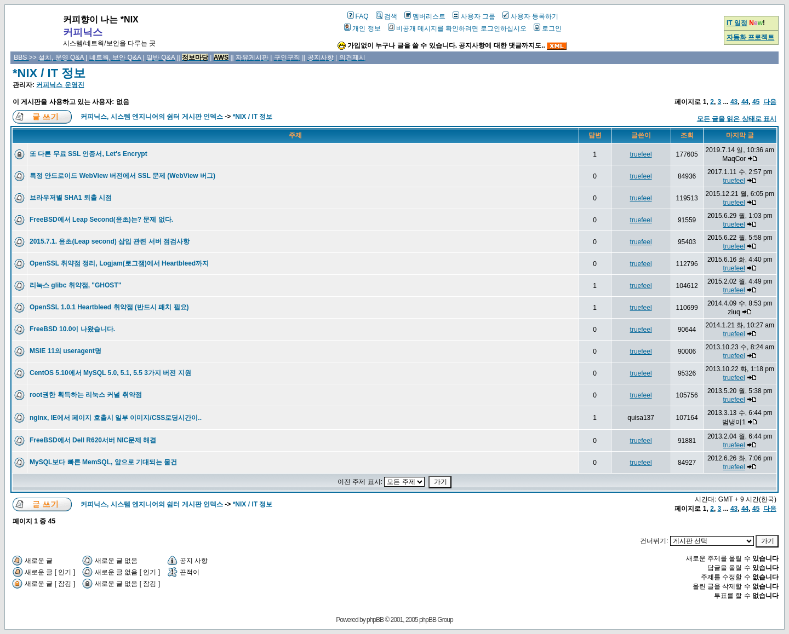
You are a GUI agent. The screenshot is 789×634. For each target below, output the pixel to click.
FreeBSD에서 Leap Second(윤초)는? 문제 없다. (101, 219)
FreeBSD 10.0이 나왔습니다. (72, 329)
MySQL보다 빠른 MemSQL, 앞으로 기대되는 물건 (103, 462)
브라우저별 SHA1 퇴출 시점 (71, 197)
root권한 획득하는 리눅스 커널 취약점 (86, 395)
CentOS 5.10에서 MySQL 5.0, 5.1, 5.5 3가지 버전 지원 (110, 373)
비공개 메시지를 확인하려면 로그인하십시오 (457, 28)
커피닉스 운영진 (60, 85)
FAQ (358, 16)
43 (733, 102)
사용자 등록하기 (530, 16)
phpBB (375, 620)
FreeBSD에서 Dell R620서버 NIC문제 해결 (93, 440)
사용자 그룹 (474, 16)
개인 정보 (362, 28)
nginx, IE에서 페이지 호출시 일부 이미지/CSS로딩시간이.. (116, 418)
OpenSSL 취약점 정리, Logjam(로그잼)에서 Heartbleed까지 (119, 263)
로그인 (548, 28)
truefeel (641, 154)
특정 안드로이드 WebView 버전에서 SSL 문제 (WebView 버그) (122, 176)
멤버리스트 (424, 16)
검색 (386, 16)
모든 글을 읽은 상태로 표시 (736, 119)
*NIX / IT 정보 (49, 73)
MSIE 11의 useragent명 (65, 351)
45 (755, 102)
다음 (769, 102)
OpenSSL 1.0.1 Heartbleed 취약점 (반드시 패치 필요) (109, 307)
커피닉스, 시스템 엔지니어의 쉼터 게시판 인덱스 (152, 116)
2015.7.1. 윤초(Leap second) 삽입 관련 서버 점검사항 (110, 241)
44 (744, 102)
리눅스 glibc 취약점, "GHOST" (75, 285)
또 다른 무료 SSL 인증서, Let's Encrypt (88, 154)
